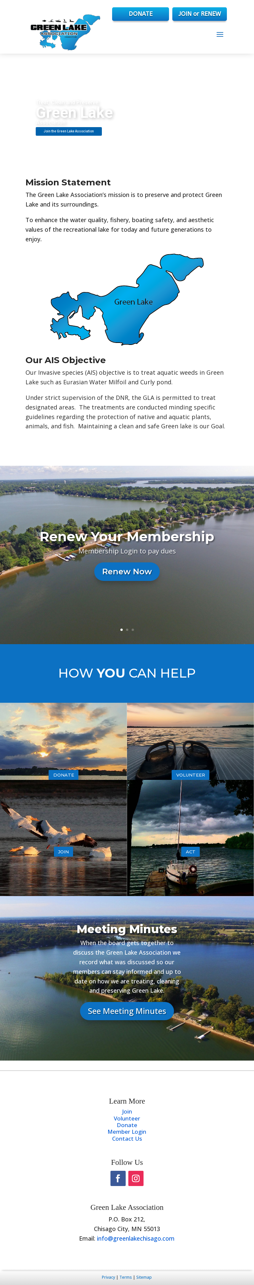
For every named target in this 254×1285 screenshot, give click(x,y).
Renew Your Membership (127, 536)
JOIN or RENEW (199, 14)
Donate (63, 775)
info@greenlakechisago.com (136, 1238)
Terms (125, 1277)
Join (63, 851)
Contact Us (127, 1138)
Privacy (108, 1277)
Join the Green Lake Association (69, 131)
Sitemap (144, 1277)
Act (190, 851)
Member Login (126, 1131)
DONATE (140, 14)
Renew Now (127, 571)
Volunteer (190, 775)
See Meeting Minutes (127, 1010)
